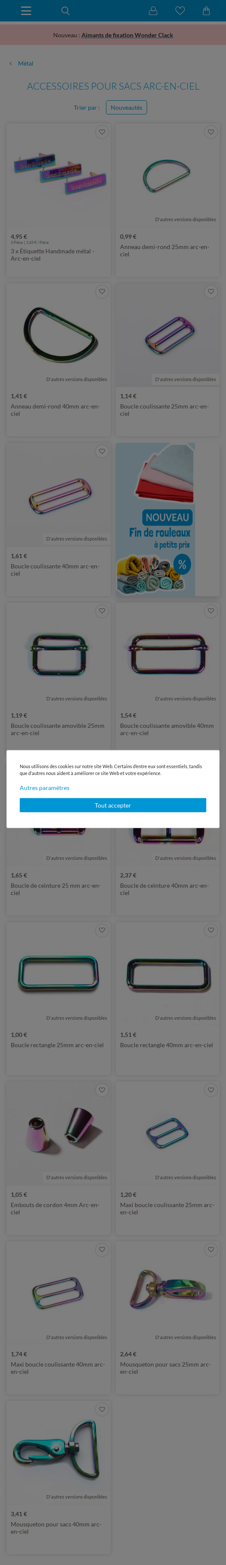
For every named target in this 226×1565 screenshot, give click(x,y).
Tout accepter (113, 804)
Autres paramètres (44, 787)
